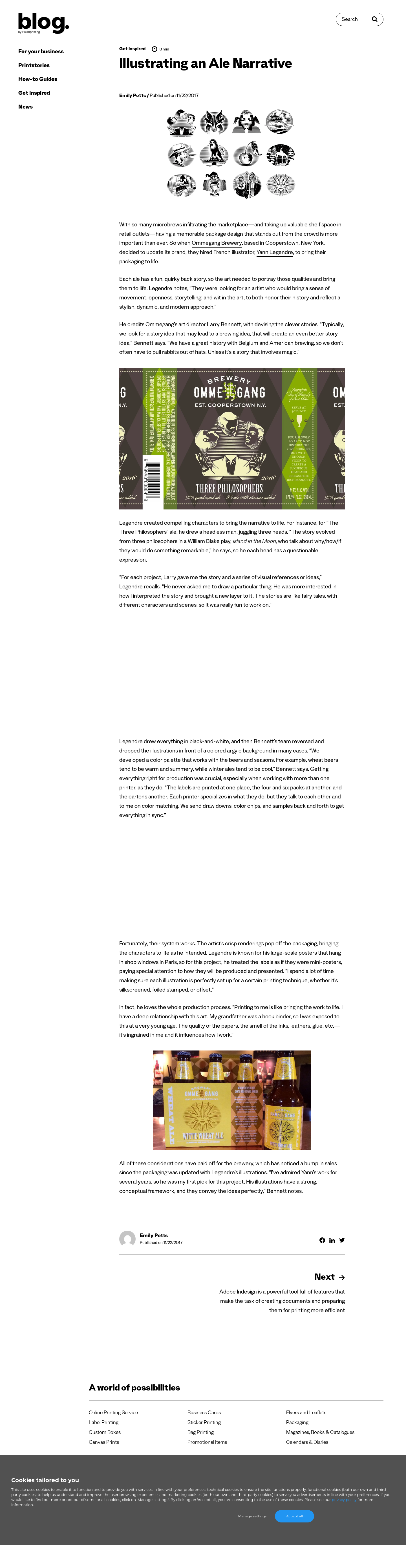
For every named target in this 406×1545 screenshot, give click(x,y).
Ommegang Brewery (217, 244)
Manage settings (252, 1516)
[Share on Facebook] (322, 1240)
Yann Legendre (275, 253)
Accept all (294, 1516)
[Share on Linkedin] (332, 1240)
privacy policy (344, 1499)
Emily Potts (132, 96)
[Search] (359, 19)
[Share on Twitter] (342, 1240)
